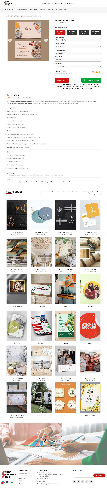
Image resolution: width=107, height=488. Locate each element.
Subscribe (99, 475)
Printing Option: (60, 50)
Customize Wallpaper (22, 9)
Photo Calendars (66, 378)
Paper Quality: (59, 37)
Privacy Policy (23, 478)
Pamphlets (41, 343)
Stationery (42, 9)
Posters (66, 343)
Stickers (90, 343)
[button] (48, 460)
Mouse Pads (41, 378)
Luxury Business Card (17, 233)
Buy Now (61, 80)
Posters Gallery (41, 415)
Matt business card (20, 16)
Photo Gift (51, 9)
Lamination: (58, 63)
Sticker (66, 415)
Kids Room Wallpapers (65, 269)
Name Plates (41, 306)
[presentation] (10, 40)
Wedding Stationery (61, 9)
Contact (70, 3)
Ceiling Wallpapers (41, 269)
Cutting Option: (60, 44)
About (50, 3)
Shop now (53, 445)
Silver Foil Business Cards (65, 233)
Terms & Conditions (24, 473)
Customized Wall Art (17, 378)
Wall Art (65, 306)
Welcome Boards (90, 415)
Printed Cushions (90, 378)
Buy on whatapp (91, 80)
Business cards (9, 9)
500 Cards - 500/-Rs (83, 32)
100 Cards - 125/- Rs (60, 32)
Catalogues (17, 343)
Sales (63, 3)
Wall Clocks (90, 306)
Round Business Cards (41, 233)
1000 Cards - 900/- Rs (96, 32)
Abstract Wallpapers (17, 269)
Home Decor (33, 9)
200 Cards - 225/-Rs (72, 32)
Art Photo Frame (17, 306)
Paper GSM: (58, 57)
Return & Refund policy (26, 476)
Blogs (57, 3)
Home (44, 3)
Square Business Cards (90, 233)
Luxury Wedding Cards (16, 415)
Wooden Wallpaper (90, 269)
